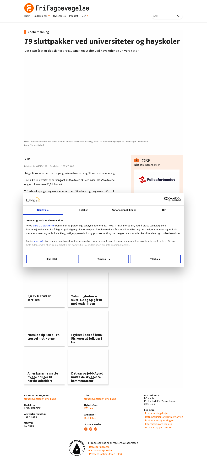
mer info (47, 245)
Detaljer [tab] (85, 210)
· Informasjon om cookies (158, 424)
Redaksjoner (41, 16)
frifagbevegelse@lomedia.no (40, 399)
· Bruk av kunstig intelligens (159, 420)
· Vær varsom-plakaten (100, 450)
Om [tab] (158, 210)
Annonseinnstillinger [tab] (121, 210)
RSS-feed (89, 408)
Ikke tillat (57, 259)
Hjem (27, 16)
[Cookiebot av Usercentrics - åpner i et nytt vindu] (158, 199)
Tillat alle (150, 259)
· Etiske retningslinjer (156, 413)
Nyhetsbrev (59, 16)
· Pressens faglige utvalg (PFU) (105, 454)
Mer (85, 16)
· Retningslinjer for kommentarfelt (163, 417)
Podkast (73, 16)
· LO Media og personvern (158, 427)
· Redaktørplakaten (98, 447)
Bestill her (90, 418)
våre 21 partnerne (52, 225)
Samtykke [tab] (49, 210)
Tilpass (104, 259)
